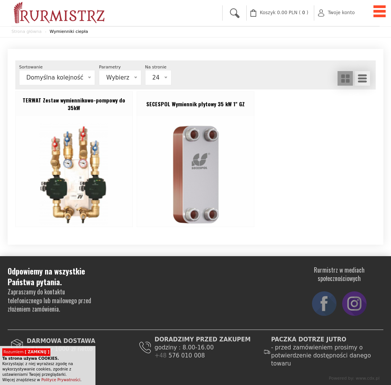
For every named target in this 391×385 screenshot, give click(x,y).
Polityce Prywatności (60, 380)
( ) (284, 13)
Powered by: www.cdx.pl (354, 378)
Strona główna (26, 31)
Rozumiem (26, 352)
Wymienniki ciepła (69, 31)
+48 (161, 355)
